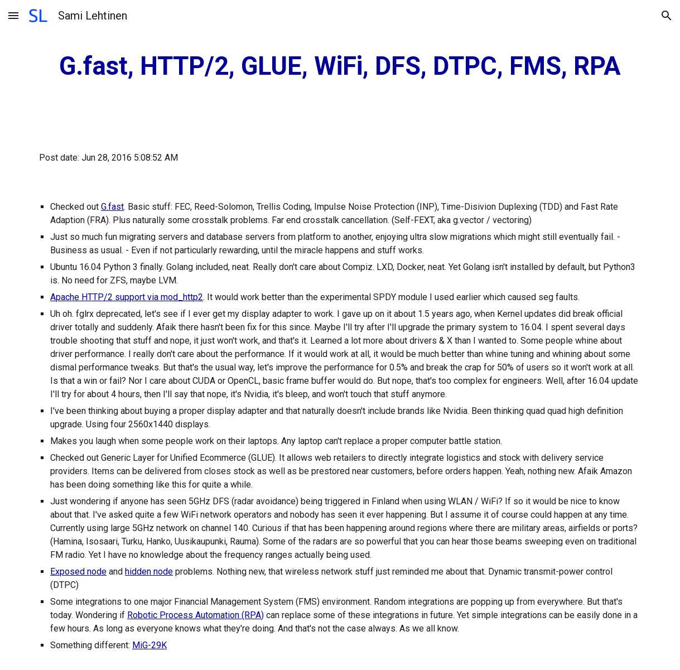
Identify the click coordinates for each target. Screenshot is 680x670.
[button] (13, 15)
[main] (340, 67)
